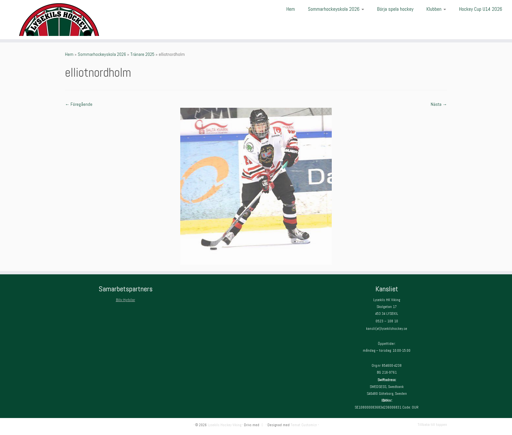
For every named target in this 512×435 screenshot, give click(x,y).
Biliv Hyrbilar (125, 300)
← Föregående (78, 104)
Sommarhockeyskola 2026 (336, 9)
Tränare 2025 (142, 54)
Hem (290, 9)
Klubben (436, 9)
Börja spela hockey (395, 9)
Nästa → (439, 104)
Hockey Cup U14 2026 (480, 9)
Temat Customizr (304, 425)
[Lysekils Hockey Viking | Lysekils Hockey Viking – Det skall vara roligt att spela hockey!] (59, 19)
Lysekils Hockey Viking (224, 425)
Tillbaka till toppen (432, 424)
